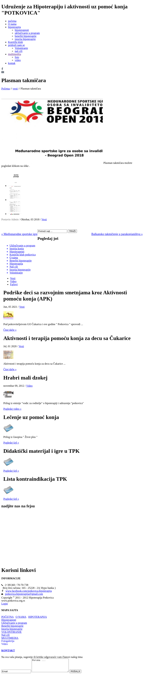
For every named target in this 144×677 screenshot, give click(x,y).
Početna (5, 88)
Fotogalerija (7, 641)
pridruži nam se (16, 45)
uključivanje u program (27, 33)
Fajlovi (14, 284)
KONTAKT (8, 650)
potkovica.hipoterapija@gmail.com (24, 594)
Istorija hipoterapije (11, 628)
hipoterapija (14, 27)
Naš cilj (5, 634)
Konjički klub (15, 42)
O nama (12, 24)
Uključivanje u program (14, 622)
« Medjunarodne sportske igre (19, 234)
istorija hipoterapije (25, 39)
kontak (11, 63)
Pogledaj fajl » (11, 442)
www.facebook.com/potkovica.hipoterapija (29, 590)
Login (4, 603)
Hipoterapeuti (8, 619)
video (18, 60)
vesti (15, 88)
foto (17, 57)
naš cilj (18, 51)
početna (12, 21)
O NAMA (21, 616)
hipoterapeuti (22, 30)
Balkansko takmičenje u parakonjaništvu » (117, 234)
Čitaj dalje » (9, 329)
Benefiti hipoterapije (12, 625)
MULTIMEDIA (9, 638)
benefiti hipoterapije (25, 36)
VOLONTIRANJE (11, 631)
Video (13, 281)
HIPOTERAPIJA (37, 616)
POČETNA (7, 616)
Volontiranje (21, 48)
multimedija (14, 54)
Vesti (44, 219)
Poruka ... (52, 667)
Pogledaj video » (12, 408)
